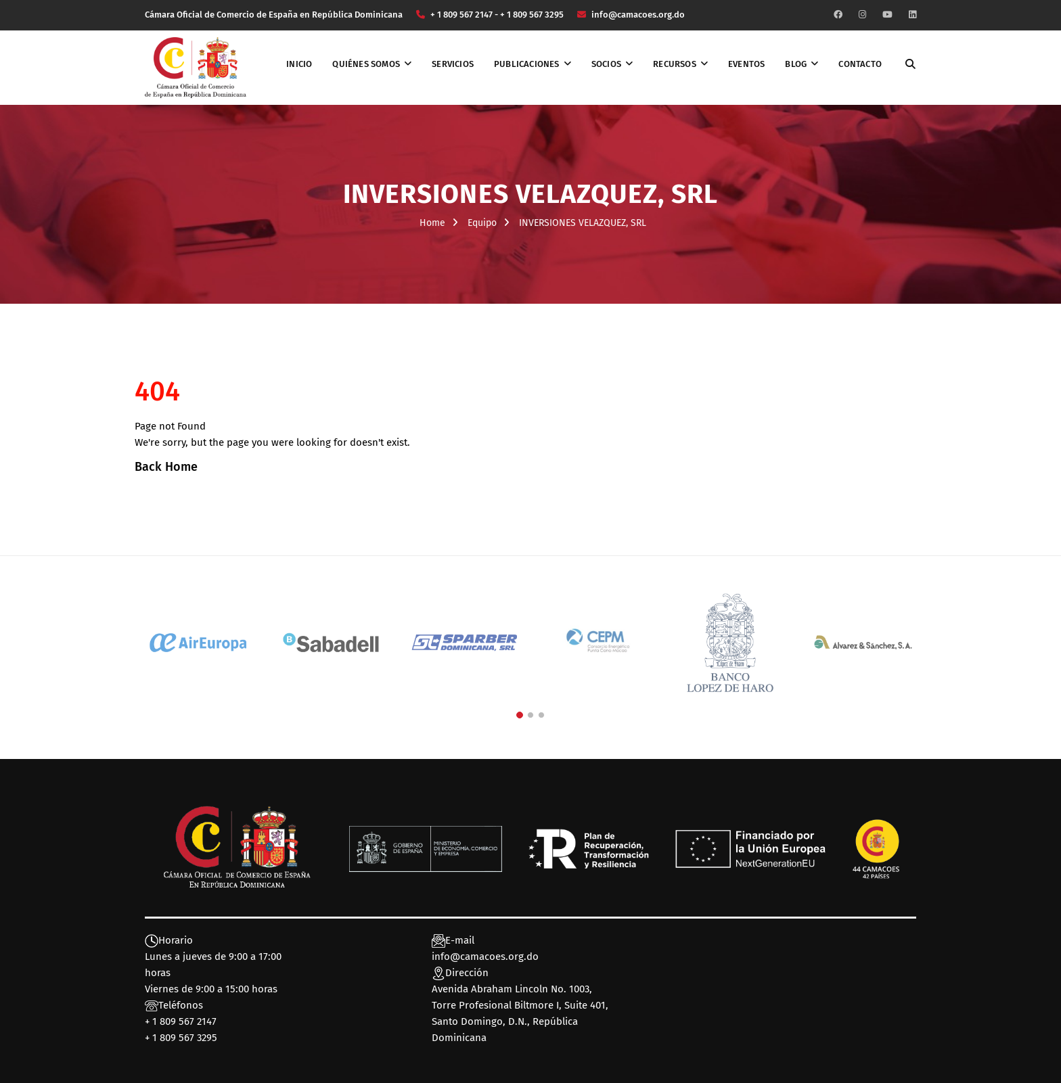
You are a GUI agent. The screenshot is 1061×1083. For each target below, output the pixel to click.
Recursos (674, 64)
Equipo (482, 223)
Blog (796, 64)
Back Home (166, 466)
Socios (606, 64)
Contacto (860, 64)
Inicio (299, 64)
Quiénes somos (366, 64)
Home (432, 223)
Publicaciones (527, 64)
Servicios (453, 64)
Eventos (746, 64)
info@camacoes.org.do (485, 956)
